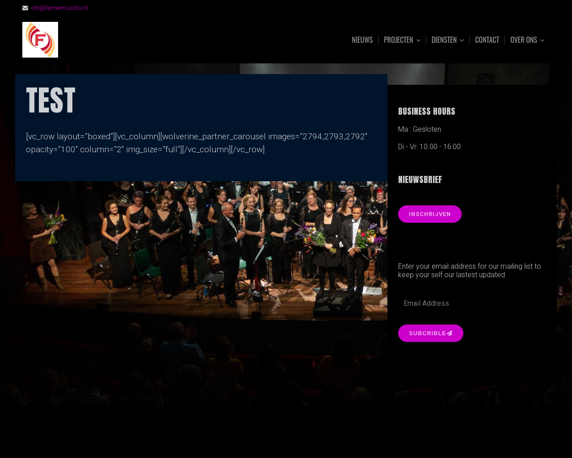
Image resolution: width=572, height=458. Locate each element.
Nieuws (362, 40)
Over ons (523, 40)
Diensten (444, 40)
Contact (487, 40)
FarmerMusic (122, 40)
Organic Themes (303, 437)
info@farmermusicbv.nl (59, 7)
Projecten (398, 40)
